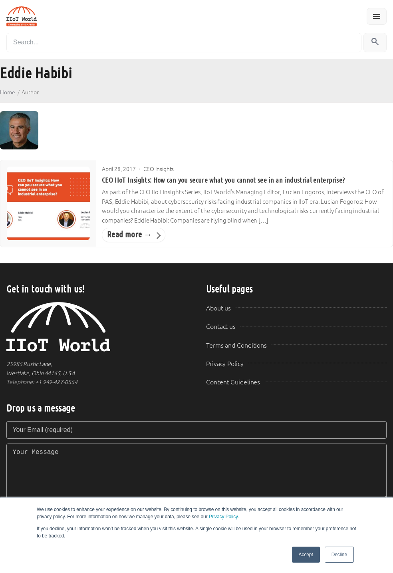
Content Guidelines (233, 382)
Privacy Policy (223, 516)
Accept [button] (306, 554)
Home (7, 92)
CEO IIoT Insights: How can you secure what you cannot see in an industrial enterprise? (223, 180)
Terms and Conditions (236, 345)
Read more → (129, 234)
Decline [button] (339, 554)
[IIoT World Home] (96, 327)
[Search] (183, 42)
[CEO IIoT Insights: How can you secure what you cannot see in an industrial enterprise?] (48, 203)
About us (218, 308)
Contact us (221, 326)
